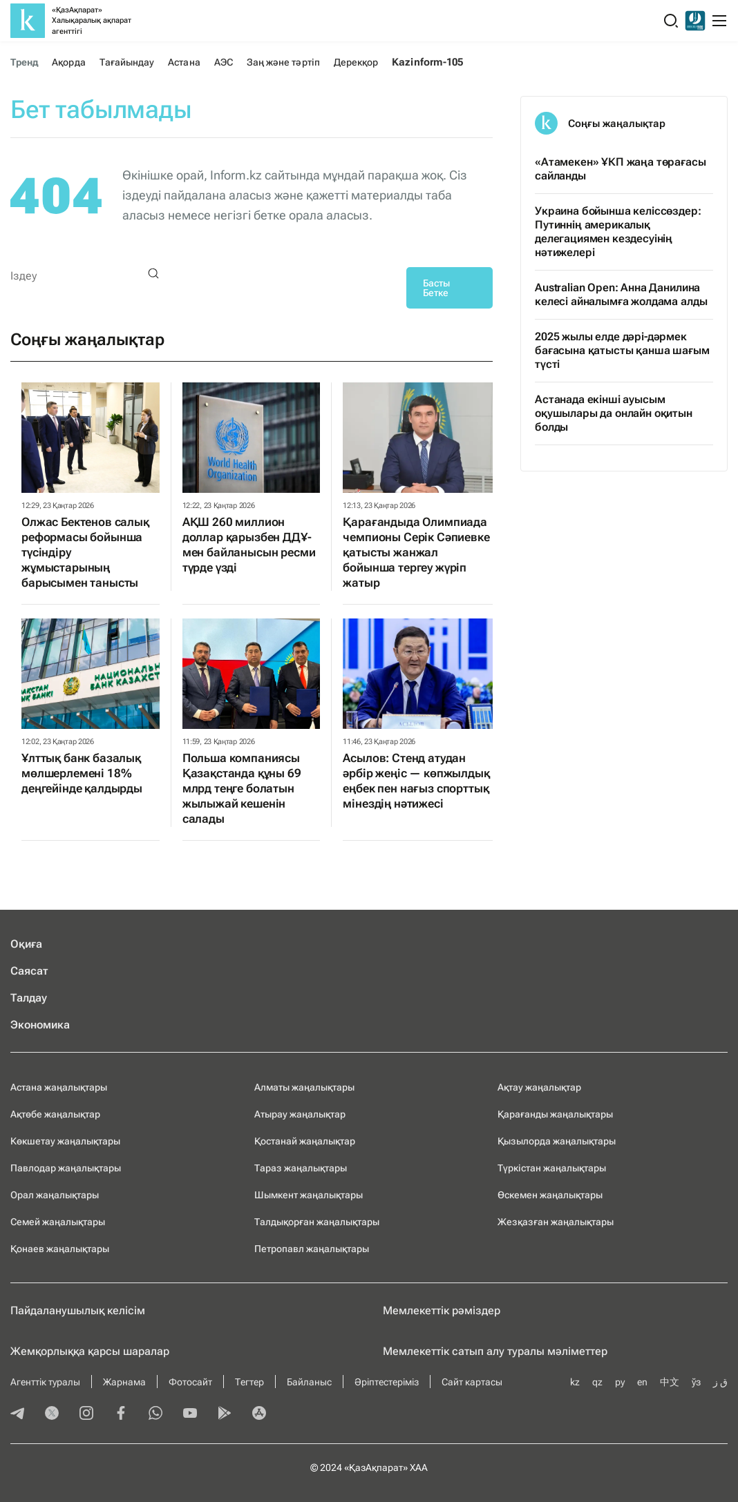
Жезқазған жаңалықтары (556, 1221)
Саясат (29, 970)
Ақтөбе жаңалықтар (55, 1114)
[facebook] (121, 1414)
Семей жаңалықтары (57, 1221)
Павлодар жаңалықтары (65, 1167)
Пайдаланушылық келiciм (77, 1310)
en (642, 1381)
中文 (669, 1381)
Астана (184, 62)
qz (597, 1381)
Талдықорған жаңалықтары (316, 1221)
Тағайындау (127, 62)
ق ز (720, 1381)
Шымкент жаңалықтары (308, 1194)
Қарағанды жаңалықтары (555, 1114)
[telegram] (17, 1414)
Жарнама (124, 1381)
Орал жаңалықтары (54, 1194)
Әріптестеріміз (386, 1381)
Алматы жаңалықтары (304, 1087)
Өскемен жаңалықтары (550, 1194)
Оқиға (26, 943)
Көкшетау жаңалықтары (65, 1141)
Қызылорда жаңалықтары (557, 1141)
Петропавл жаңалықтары (311, 1248)
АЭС (223, 62)
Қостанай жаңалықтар (304, 1141)
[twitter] (52, 1414)
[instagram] (86, 1414)
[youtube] (190, 1414)
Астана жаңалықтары (58, 1087)
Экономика (40, 1024)
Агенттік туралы (45, 1381)
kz (575, 1381)
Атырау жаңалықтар (300, 1114)
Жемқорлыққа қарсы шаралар (89, 1351)
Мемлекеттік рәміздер (441, 1310)
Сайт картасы (472, 1381)
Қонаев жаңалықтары (59, 1248)
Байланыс (309, 1381)
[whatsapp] (155, 1414)
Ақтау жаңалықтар (539, 1087)
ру (620, 1381)
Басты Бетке (436, 287)
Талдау (28, 997)
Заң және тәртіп (283, 62)
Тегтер (249, 1381)
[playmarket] (224, 1414)
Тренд (24, 62)
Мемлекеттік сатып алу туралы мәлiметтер (495, 1351)
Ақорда (68, 62)
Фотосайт (190, 1381)
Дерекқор (356, 62)
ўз (696, 1381)
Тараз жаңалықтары (300, 1167)
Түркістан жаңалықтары (552, 1167)
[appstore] (259, 1414)
